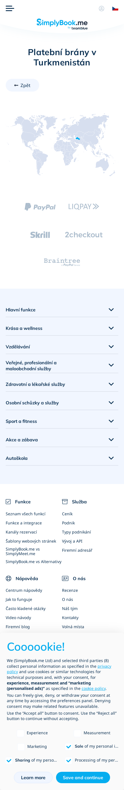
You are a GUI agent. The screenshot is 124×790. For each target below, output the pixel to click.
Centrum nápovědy (24, 590)
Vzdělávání (18, 346)
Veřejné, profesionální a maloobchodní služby (31, 365)
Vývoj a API (72, 541)
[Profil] (101, 8)
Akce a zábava (22, 439)
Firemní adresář (77, 550)
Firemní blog (18, 626)
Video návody (18, 617)
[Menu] (10, 8)
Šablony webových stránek (31, 541)
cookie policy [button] (94, 688)
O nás (67, 599)
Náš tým (70, 608)
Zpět (25, 85)
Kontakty (70, 617)
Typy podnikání (76, 532)
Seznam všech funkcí (26, 513)
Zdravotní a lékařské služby (35, 384)
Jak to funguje (19, 599)
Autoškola (17, 458)
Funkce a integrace (24, 523)
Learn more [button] (33, 777)
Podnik (68, 523)
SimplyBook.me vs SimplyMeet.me (23, 551)
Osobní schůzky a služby (32, 403)
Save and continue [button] (83, 777)
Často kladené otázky (26, 608)
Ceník (67, 513)
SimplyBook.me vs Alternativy (33, 561)
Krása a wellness (24, 328)
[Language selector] (113, 8)
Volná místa (73, 626)
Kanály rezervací (21, 532)
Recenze (70, 590)
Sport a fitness (21, 421)
